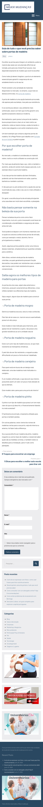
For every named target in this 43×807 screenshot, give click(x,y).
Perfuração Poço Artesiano (16, 633)
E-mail (7, 524)
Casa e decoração (13, 622)
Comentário (8, 485)
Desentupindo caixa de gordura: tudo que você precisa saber (22, 765)
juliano (10, 56)
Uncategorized (11, 644)
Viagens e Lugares (13, 646)
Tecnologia (10, 641)
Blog (4, 56)
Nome (6, 515)
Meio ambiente (11, 630)
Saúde (9, 638)
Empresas (10, 624)
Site (5, 534)
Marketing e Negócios (14, 627)
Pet (8, 635)
